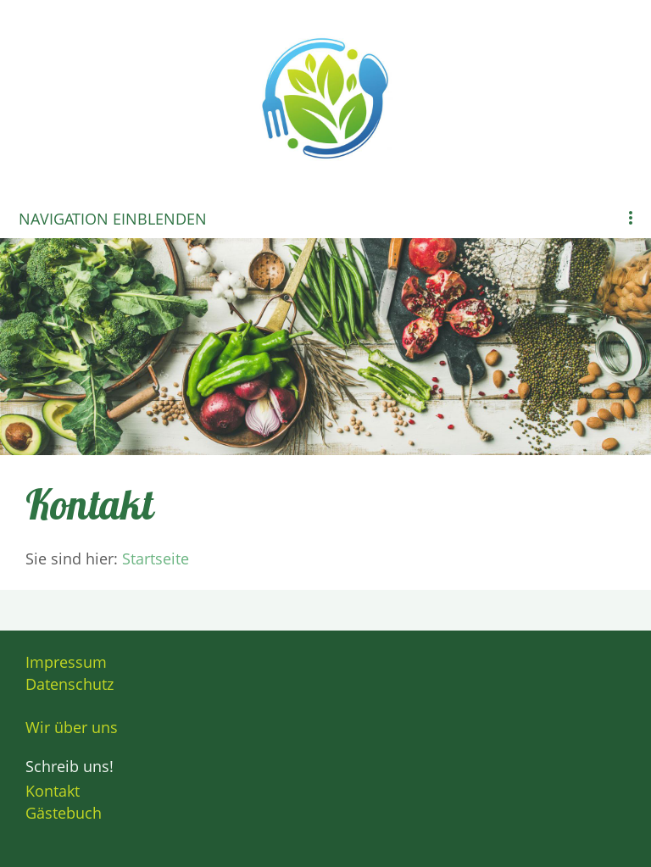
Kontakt (52, 791)
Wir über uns (71, 727)
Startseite (155, 558)
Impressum (66, 662)
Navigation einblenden (113, 218)
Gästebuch (63, 813)
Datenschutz (69, 684)
